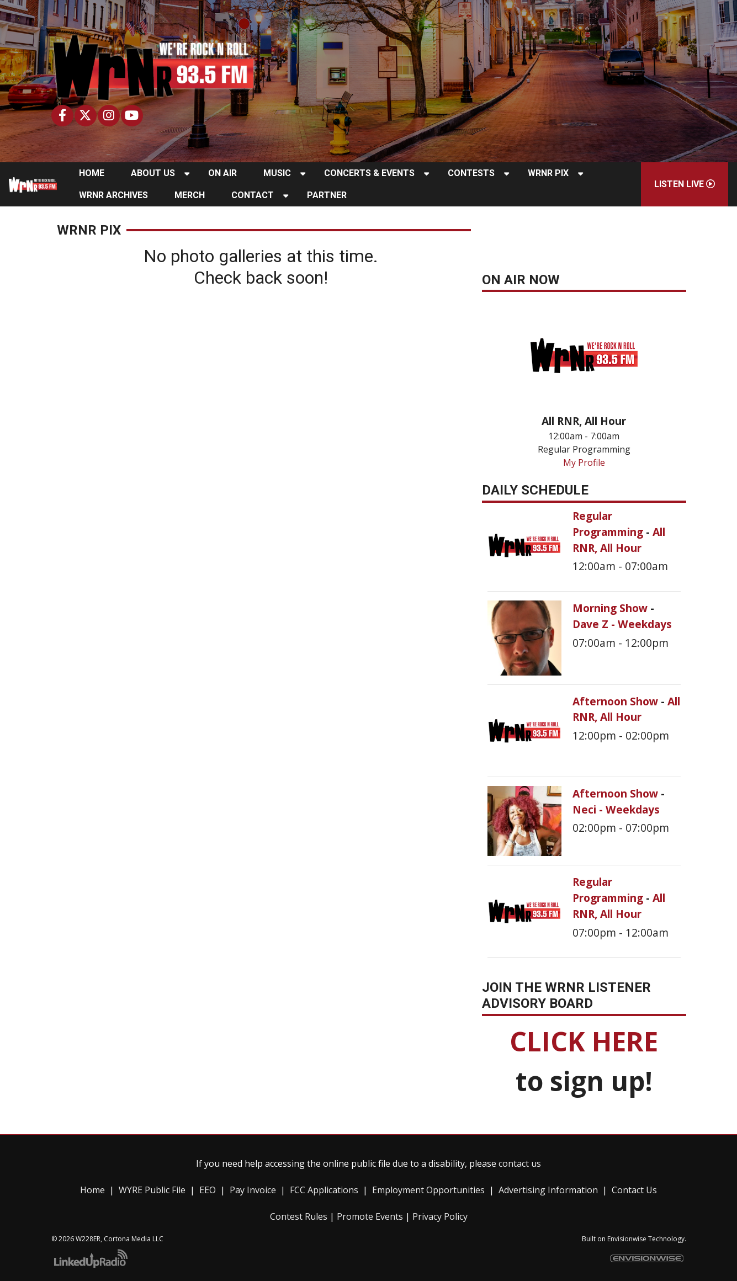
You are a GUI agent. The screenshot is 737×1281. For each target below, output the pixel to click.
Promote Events (370, 1216)
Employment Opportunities (428, 1190)
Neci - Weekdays (616, 809)
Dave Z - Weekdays (622, 623)
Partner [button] (327, 195)
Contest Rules (298, 1216)
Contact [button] (252, 195)
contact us (520, 1163)
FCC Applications (324, 1190)
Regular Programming (609, 523)
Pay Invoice (253, 1190)
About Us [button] (153, 173)
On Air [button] (222, 173)
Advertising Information (548, 1190)
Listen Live (684, 184)
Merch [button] (189, 195)
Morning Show (611, 607)
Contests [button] (471, 173)
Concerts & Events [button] (369, 173)
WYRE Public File (152, 1190)
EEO (207, 1190)
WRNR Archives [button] (113, 195)
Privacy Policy (440, 1216)
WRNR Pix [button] (548, 173)
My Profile (584, 462)
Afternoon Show (616, 701)
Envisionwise (626, 1238)
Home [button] (91, 173)
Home (92, 1190)
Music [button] (277, 173)
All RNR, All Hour (618, 539)
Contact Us (634, 1190)
